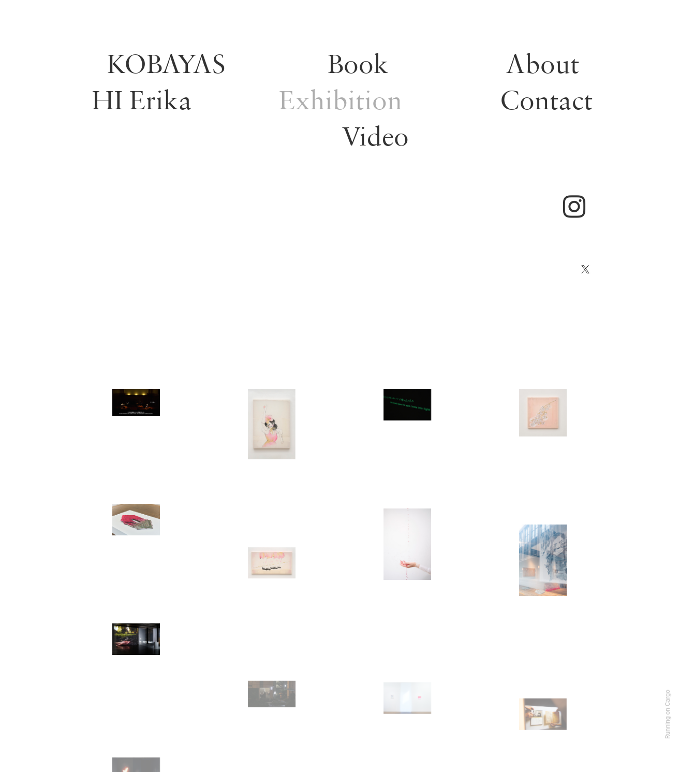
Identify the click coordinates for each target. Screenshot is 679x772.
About (542, 63)
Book (358, 63)
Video (375, 136)
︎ (576, 208)
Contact (546, 99)
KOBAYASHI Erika (159, 81)
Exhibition (340, 99)
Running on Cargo (667, 714)
